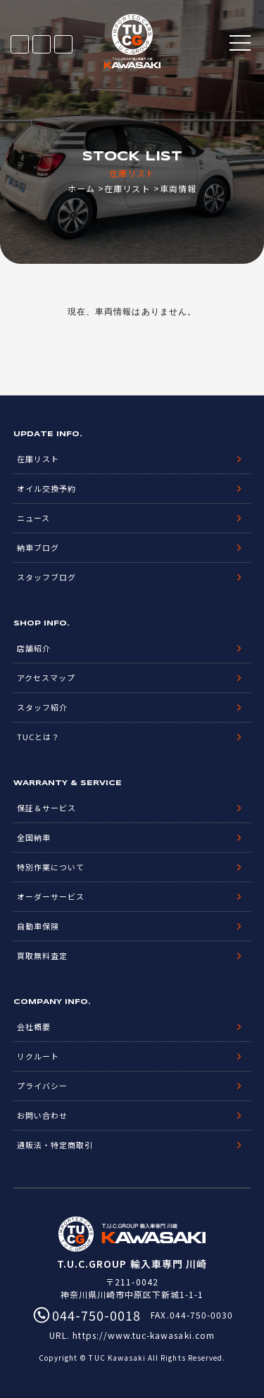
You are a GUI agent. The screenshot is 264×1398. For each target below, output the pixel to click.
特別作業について (50, 866)
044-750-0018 (63, 44)
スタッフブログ (46, 577)
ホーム (81, 188)
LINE (41, 44)
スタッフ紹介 (42, 707)
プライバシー (42, 1085)
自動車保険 (38, 926)
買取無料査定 (42, 955)
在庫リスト (20, 44)
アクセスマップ (46, 677)
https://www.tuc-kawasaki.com (143, 1335)
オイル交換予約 (46, 488)
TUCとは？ (38, 736)
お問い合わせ (42, 1115)
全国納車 (34, 837)
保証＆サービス (46, 807)
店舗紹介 (34, 648)
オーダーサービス (50, 896)
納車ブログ (38, 547)
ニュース (33, 517)
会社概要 (34, 1026)
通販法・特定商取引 (55, 1144)
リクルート (38, 1056)
